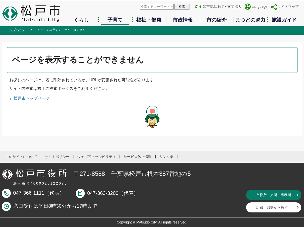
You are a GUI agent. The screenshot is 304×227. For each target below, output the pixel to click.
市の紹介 (217, 20)
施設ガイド (284, 20)
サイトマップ (288, 7)
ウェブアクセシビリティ (96, 157)
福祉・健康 (148, 20)
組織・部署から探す (272, 207)
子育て (115, 20)
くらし (81, 20)
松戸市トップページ (32, 98)
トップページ (16, 30)
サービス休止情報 (138, 157)
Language (259, 7)
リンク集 (166, 157)
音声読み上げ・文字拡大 (222, 7)
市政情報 (183, 20)
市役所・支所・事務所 (273, 195)
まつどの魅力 (250, 20)
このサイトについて (21, 157)
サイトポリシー (57, 157)
